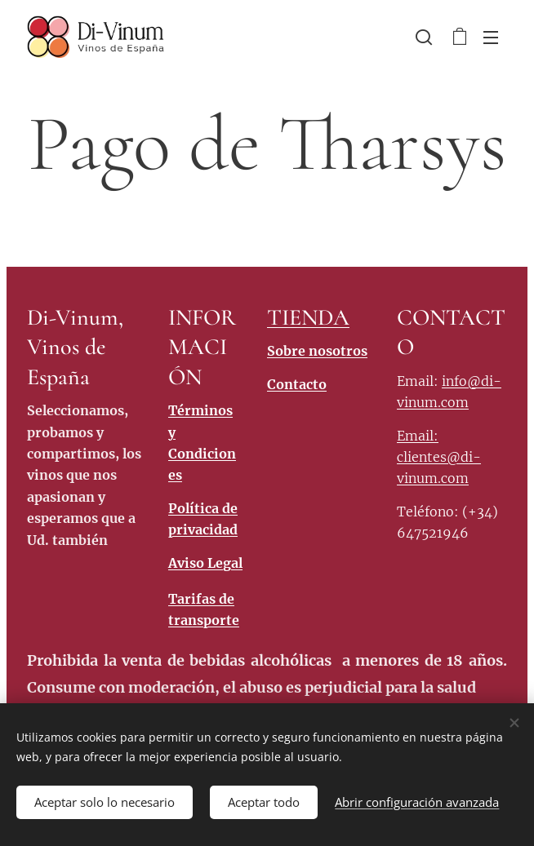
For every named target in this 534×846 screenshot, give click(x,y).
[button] (424, 36)
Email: (417, 435)
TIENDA (308, 317)
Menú (490, 37)
